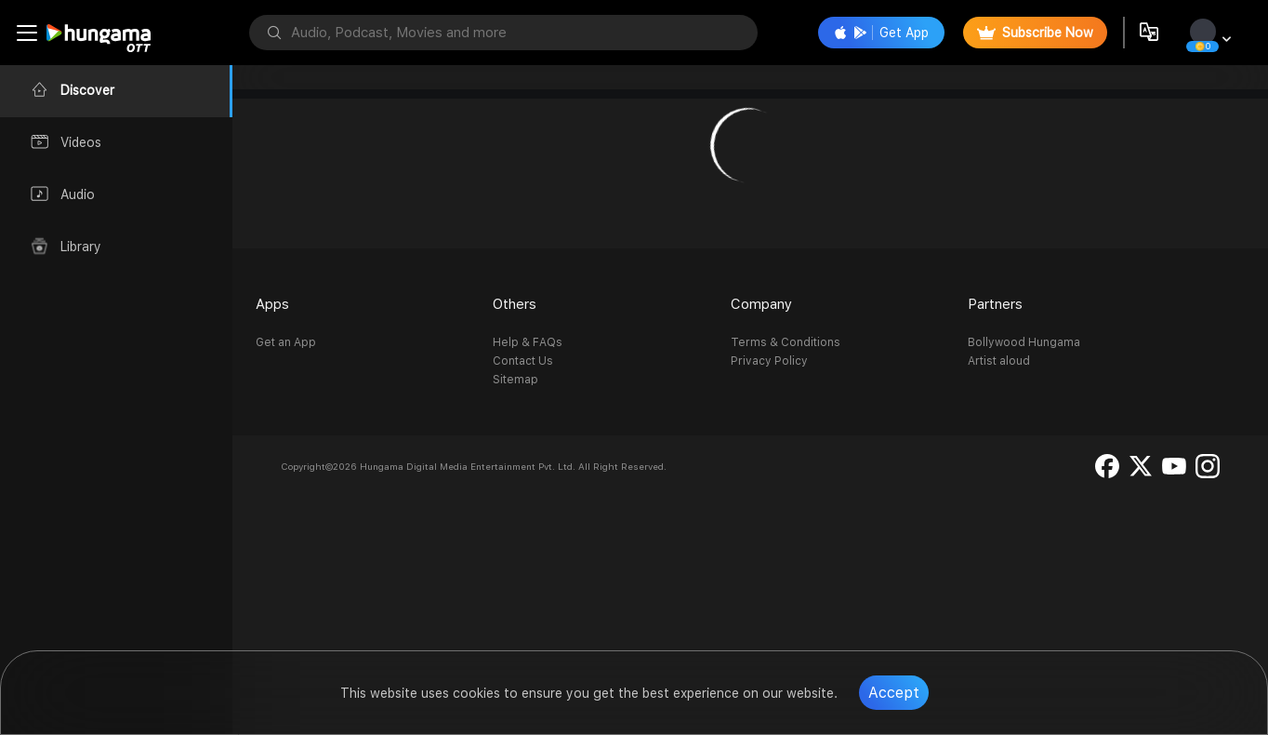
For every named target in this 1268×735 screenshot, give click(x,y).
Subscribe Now (1035, 32)
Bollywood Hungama (1024, 342)
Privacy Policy (769, 361)
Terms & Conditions (785, 342)
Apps (272, 304)
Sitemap (515, 379)
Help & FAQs (527, 342)
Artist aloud (999, 361)
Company (761, 304)
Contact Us (523, 361)
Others (514, 304)
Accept (893, 693)
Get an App (286, 342)
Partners (995, 304)
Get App (881, 32)
